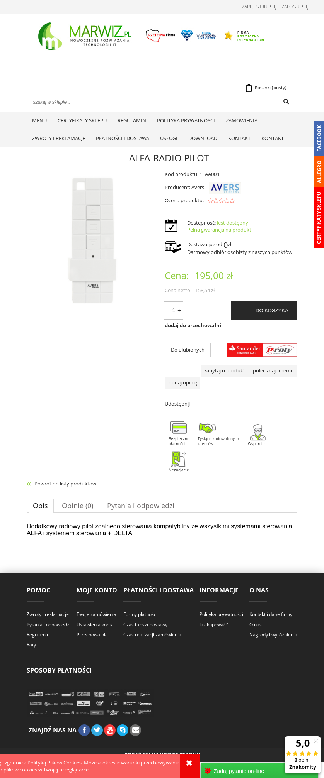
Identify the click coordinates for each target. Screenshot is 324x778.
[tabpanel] (162, 531)
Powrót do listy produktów (65, 484)
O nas (255, 625)
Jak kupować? (214, 625)
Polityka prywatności (221, 615)
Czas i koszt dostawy (145, 625)
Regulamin (38, 635)
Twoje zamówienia (96, 615)
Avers (215, 187)
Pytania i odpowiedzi (48, 625)
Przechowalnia (92, 635)
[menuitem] (39, 121)
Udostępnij (177, 404)
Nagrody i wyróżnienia (273, 635)
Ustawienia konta (95, 625)
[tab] (41, 506)
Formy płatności (140, 615)
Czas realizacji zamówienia (152, 635)
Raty (31, 645)
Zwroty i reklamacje (48, 615)
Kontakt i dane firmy (270, 615)
